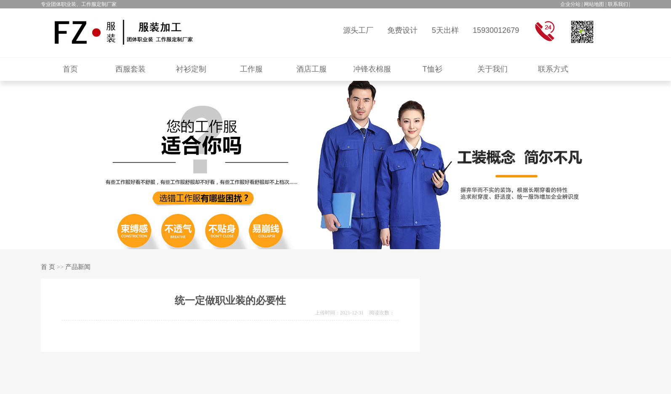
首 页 (48, 267)
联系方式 (553, 69)
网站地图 (594, 4)
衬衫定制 (191, 69)
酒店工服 (311, 69)
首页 (70, 69)
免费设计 (402, 30)
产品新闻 (78, 267)
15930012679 (496, 30)
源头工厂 (358, 30)
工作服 (251, 69)
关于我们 (492, 69)
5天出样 (445, 30)
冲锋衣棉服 (372, 69)
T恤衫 (432, 69)
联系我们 (618, 4)
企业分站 (570, 4)
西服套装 (130, 69)
